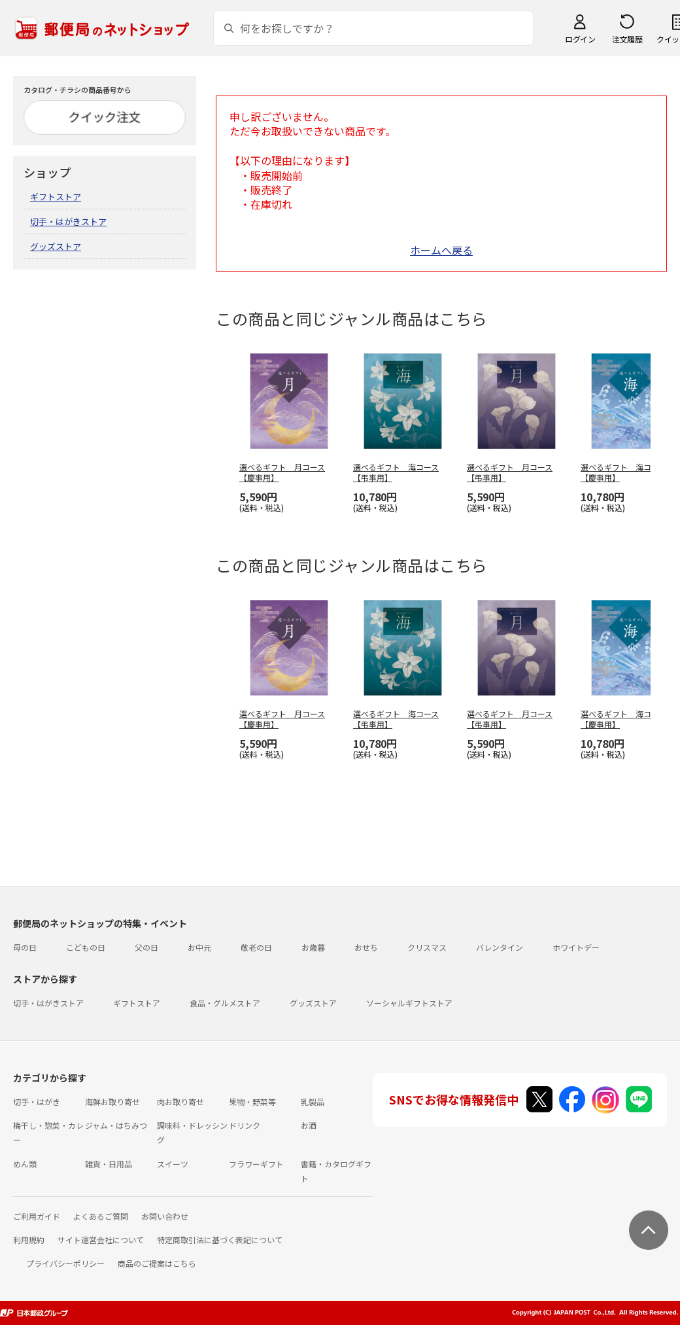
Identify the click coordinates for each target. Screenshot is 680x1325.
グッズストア (55, 246)
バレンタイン (499, 947)
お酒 (308, 1125)
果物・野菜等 (252, 1101)
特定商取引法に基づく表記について (219, 1239)
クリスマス (427, 947)
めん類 (25, 1163)
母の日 (25, 947)
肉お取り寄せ (180, 1101)
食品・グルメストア (225, 1002)
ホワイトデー (576, 947)
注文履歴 (627, 38)
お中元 (199, 947)
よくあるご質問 (100, 1216)
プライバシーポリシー (65, 1263)
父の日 (146, 947)
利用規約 (28, 1239)
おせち (366, 947)
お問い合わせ (164, 1216)
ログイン (580, 38)
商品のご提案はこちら (157, 1263)
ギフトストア (55, 196)
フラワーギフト (256, 1163)
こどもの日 (85, 947)
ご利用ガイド (36, 1216)
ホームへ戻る (441, 250)
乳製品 (312, 1101)
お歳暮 (313, 947)
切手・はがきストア (68, 221)
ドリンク (244, 1125)
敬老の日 (256, 947)
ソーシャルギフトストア (409, 1002)
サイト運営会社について (101, 1239)
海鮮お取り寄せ (112, 1101)
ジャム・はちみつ (116, 1125)
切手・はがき (36, 1101)
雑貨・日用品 (108, 1163)
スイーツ (172, 1163)
